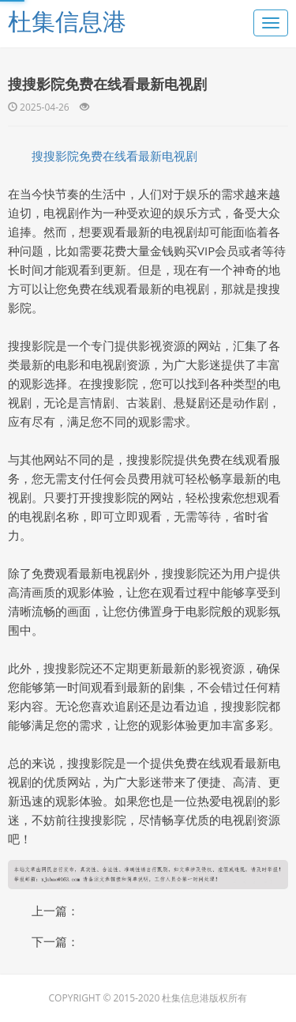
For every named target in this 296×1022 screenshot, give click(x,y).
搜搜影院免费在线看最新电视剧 (114, 156)
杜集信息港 (67, 21)
